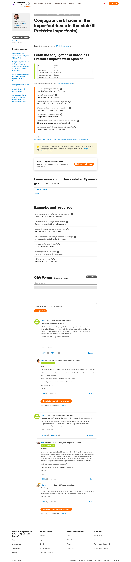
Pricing (71, 3)
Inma (42, 360)
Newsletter (43, 544)
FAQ (68, 535)
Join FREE (113, 3)
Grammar (49, 15)
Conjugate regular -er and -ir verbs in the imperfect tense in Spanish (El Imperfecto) (61, 139)
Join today (62, 405)
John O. (43, 485)
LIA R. (43, 320)
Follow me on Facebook (102, 544)
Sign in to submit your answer (56, 401)
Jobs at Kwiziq (71, 540)
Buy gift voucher (45, 548)
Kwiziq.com (98, 535)
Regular (36, 193)
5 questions (15, 41)
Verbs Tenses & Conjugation (68, 15)
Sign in (79, 3)
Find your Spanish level (83, 164)
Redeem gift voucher (46, 552)
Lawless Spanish (60, 3)
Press (69, 544)
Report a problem (17, 42)
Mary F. (44, 415)
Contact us (70, 548)
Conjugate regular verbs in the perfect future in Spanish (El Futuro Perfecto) (20, 77)
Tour (13, 540)
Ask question (40, 311)
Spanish (37, 15)
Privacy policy (17, 560)
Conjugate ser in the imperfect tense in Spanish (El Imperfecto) (21, 56)
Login (41, 540)
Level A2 (56, 15)
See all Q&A (91, 277)
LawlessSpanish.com (101, 540)
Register (42, 535)
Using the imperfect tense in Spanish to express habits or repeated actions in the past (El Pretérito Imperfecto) (20, 66)
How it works (39, 3)
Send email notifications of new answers (49, 306)
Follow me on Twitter (101, 548)
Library (43, 15)
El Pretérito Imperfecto (62, 46)
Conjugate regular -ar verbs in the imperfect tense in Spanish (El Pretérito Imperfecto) (19, 98)
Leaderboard (16, 544)
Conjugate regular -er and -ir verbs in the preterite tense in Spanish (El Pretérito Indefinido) (20, 88)
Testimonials (16, 548)
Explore (48, 3)
